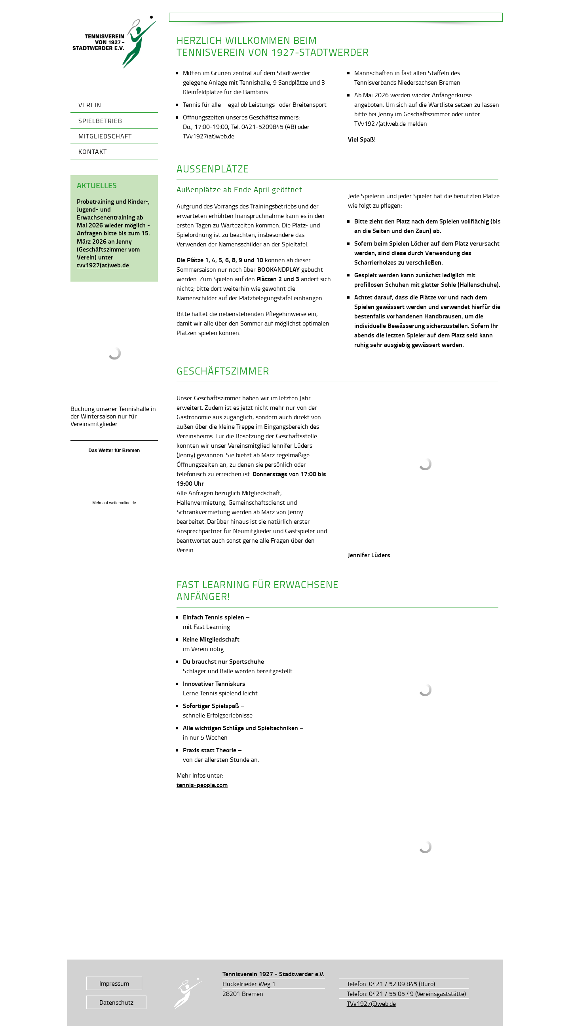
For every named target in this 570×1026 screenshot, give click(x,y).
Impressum (114, 983)
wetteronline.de (122, 503)
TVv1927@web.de (371, 1003)
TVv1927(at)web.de (208, 136)
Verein (89, 104)
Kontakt (92, 151)
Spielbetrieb (100, 120)
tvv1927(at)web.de (103, 264)
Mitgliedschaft (105, 136)
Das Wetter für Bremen (114, 450)
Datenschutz (116, 1002)
